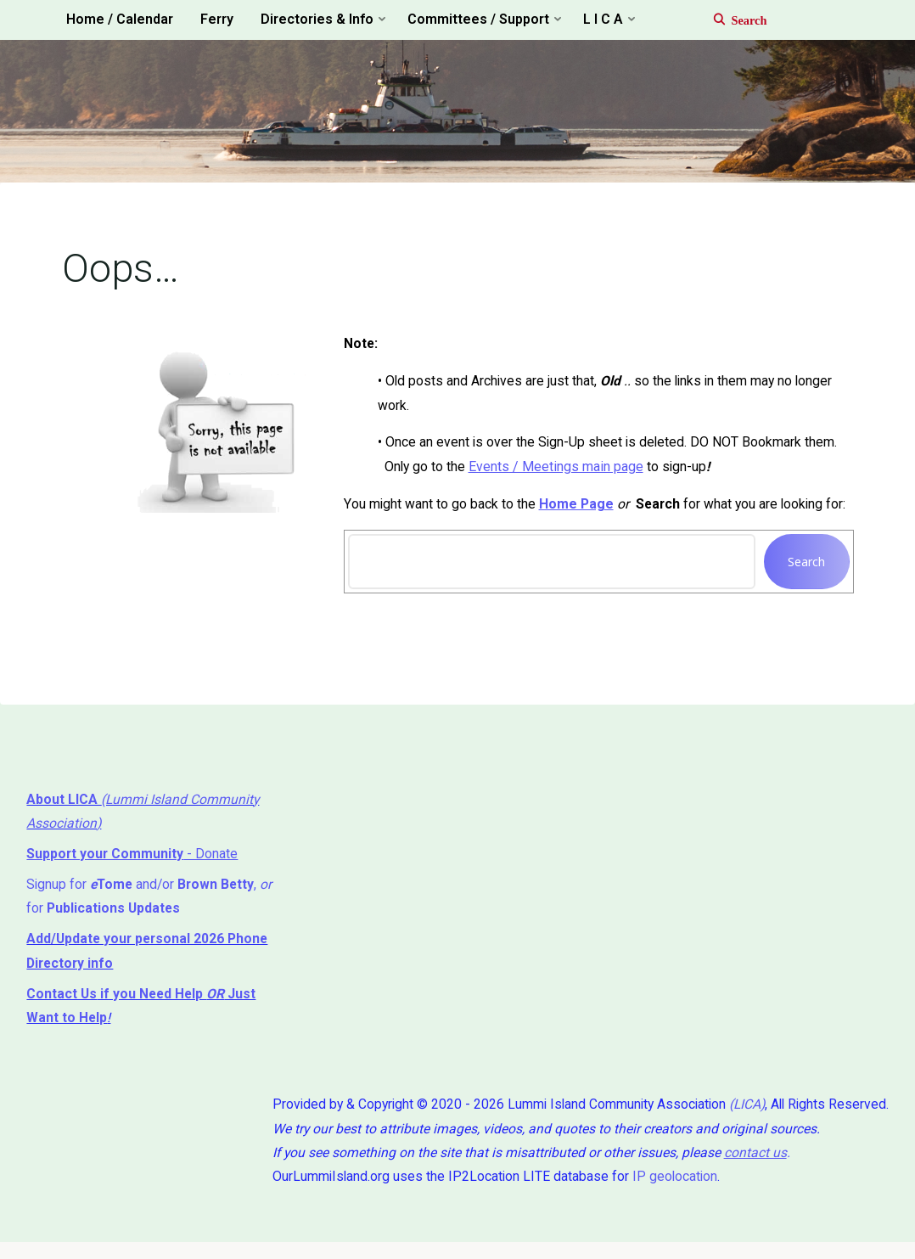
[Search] (731, 20)
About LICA (64, 808)
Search (805, 567)
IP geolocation (664, 1191)
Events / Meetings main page (557, 472)
